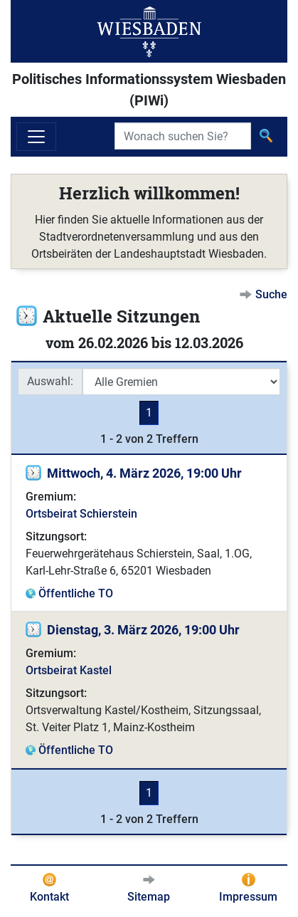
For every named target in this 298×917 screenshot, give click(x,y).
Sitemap (148, 896)
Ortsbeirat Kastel (69, 670)
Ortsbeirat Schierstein (81, 513)
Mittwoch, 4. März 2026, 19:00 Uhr (144, 473)
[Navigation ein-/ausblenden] (36, 136)
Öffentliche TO (75, 593)
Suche (271, 294)
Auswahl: (50, 381)
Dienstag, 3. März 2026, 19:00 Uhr (143, 629)
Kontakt (49, 896)
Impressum (248, 896)
